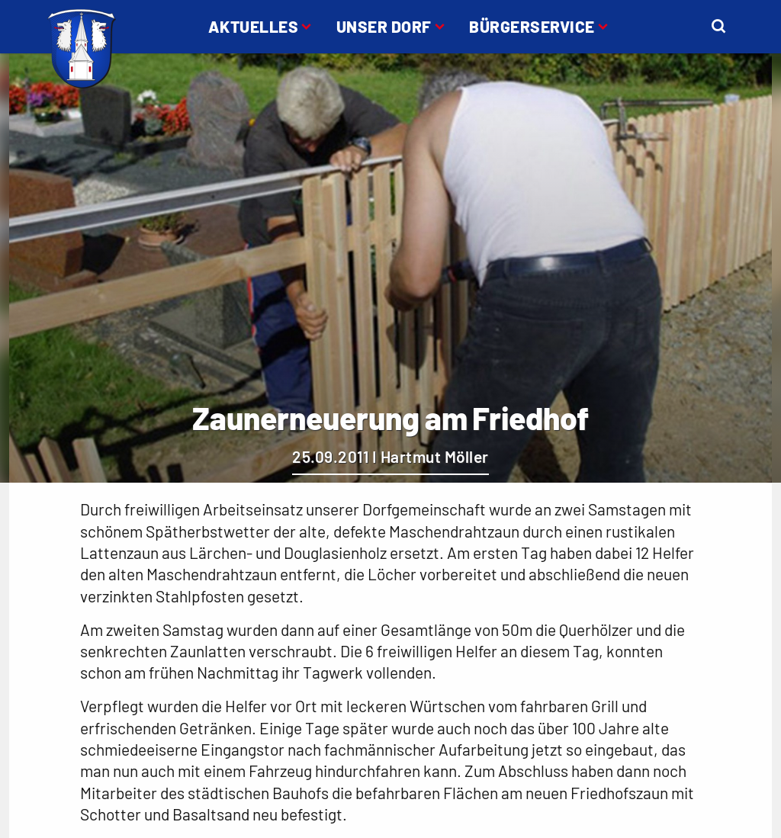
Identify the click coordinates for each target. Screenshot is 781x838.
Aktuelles (253, 26)
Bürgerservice (532, 26)
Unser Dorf (384, 26)
